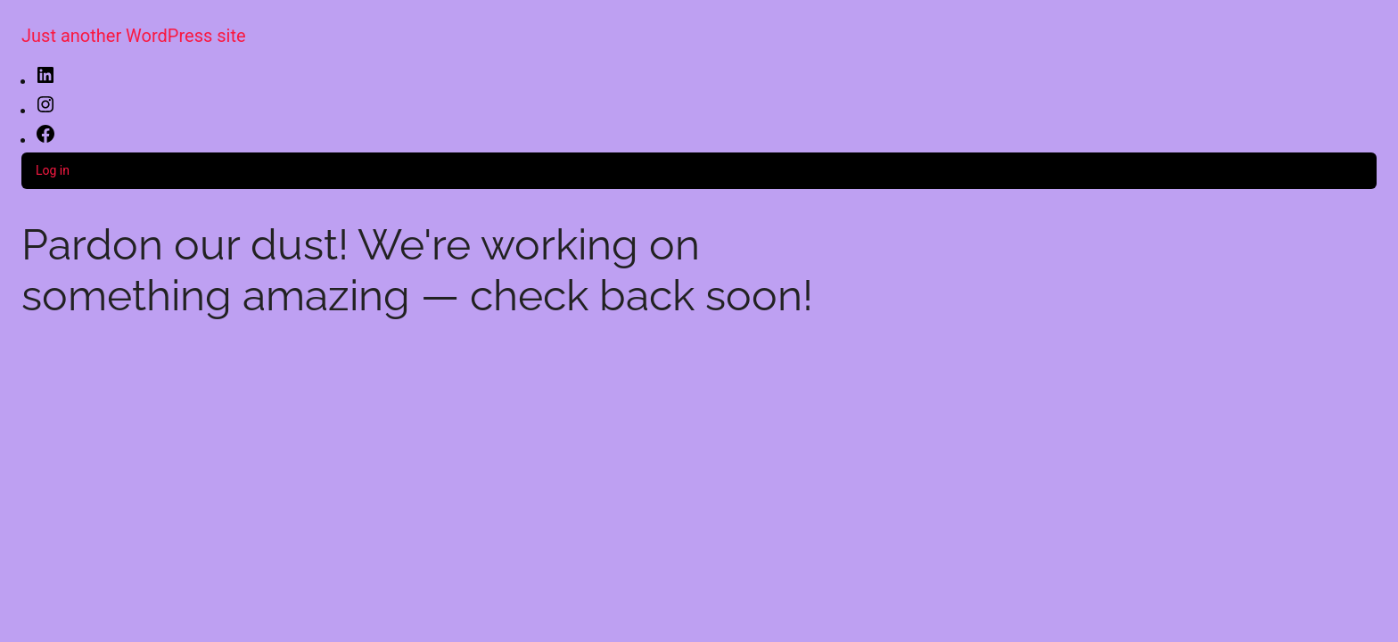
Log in (53, 170)
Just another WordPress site (133, 35)
